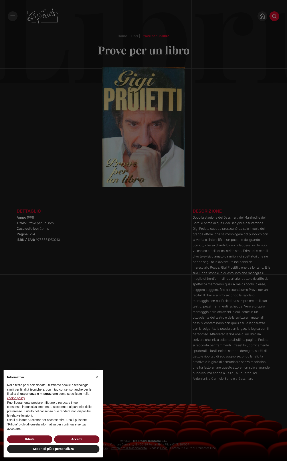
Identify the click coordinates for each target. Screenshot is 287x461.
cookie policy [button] (16, 398)
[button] (97, 376)
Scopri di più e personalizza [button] (53, 449)
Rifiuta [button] (30, 439)
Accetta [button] (77, 439)
